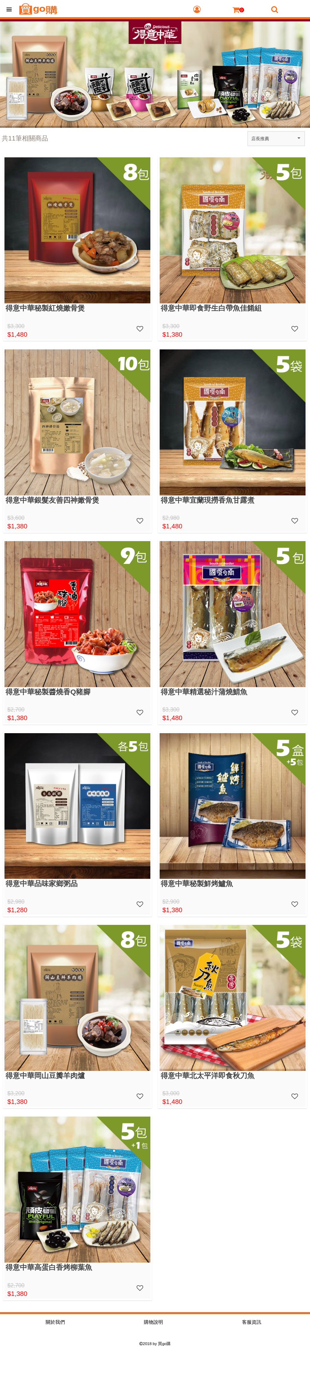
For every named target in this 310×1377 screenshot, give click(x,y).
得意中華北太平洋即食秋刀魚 (207, 1075)
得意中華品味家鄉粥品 (41, 883)
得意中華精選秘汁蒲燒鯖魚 (204, 692)
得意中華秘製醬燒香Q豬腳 (47, 692)
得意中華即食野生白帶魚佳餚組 (211, 308)
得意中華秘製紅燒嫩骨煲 (45, 308)
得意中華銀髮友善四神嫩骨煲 (52, 500)
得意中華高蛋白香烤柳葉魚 (48, 1267)
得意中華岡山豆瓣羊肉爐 (45, 1075)
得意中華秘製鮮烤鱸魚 (197, 883)
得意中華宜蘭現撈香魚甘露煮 (207, 500)
